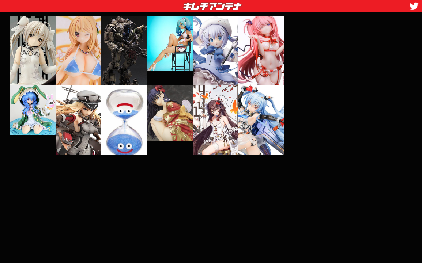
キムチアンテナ (159, 4)
